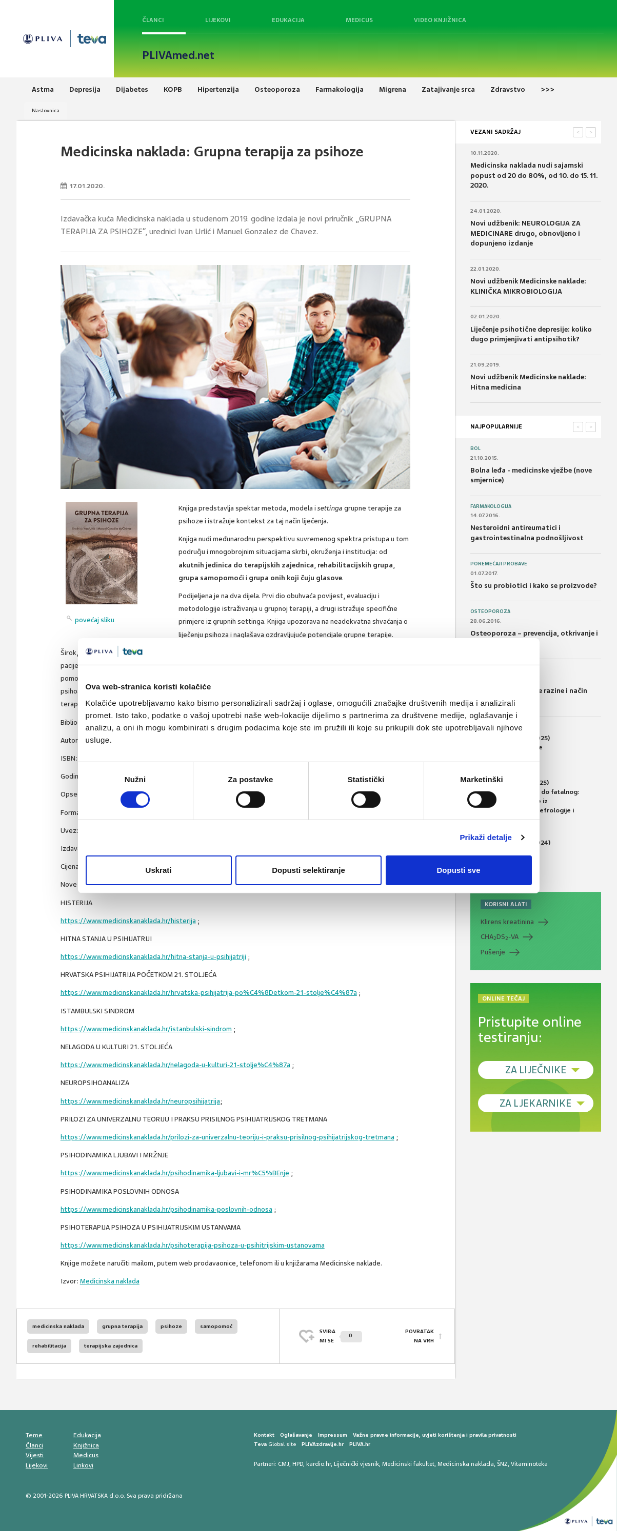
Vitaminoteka (529, 1463)
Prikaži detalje (486, 837)
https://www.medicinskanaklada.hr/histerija (128, 920)
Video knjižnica (440, 20)
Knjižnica (86, 1445)
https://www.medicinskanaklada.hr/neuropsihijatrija (140, 1101)
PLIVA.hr (359, 1444)
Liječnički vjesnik (356, 1463)
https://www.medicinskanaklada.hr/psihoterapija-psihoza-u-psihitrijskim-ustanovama (193, 1245)
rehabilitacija (49, 1345)
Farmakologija (490, 506)
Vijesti (35, 1455)
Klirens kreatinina (507, 921)
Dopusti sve (458, 870)
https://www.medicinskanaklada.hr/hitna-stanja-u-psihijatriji (153, 956)
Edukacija (288, 20)
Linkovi (83, 1465)
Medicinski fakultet (408, 1463)
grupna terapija (122, 1326)
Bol (475, 448)
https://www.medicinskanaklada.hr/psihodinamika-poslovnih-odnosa (166, 1209)
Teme (34, 1435)
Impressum (332, 1435)
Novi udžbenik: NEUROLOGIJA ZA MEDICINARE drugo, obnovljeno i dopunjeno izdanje (525, 233)
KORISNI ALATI (506, 904)
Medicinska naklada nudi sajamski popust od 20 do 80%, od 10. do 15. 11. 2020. (534, 175)
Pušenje (493, 952)
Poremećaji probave (498, 564)
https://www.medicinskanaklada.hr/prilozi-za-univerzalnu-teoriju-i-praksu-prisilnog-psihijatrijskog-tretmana (227, 1137)
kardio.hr (318, 1463)
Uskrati (159, 870)
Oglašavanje (296, 1435)
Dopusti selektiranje (308, 870)
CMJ (283, 1463)
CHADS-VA (500, 937)
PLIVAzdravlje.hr (323, 1444)
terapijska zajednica (110, 1345)
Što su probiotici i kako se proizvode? (533, 585)
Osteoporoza (490, 611)
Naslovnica (45, 110)
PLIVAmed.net (178, 55)
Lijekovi (218, 20)
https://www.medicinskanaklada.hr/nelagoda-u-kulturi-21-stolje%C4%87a (175, 1064)
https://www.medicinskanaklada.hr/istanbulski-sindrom (146, 1029)
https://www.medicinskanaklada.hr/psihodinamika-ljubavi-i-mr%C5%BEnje (175, 1173)
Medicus (359, 20)
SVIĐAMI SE (341, 1336)
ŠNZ (502, 1463)
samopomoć (216, 1326)
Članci (153, 20)
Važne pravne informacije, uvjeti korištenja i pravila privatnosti (434, 1435)
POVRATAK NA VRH (419, 1336)
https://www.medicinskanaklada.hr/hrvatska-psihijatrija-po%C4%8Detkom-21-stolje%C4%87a (209, 992)
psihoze (171, 1326)
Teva (260, 1444)
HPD (297, 1463)
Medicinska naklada (110, 1281)
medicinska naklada (58, 1326)
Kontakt (264, 1435)
